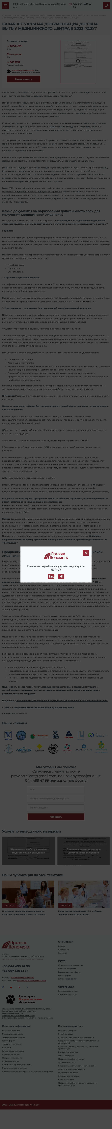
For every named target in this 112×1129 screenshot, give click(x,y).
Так (51, 576)
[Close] (86, 553)
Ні (61, 576)
